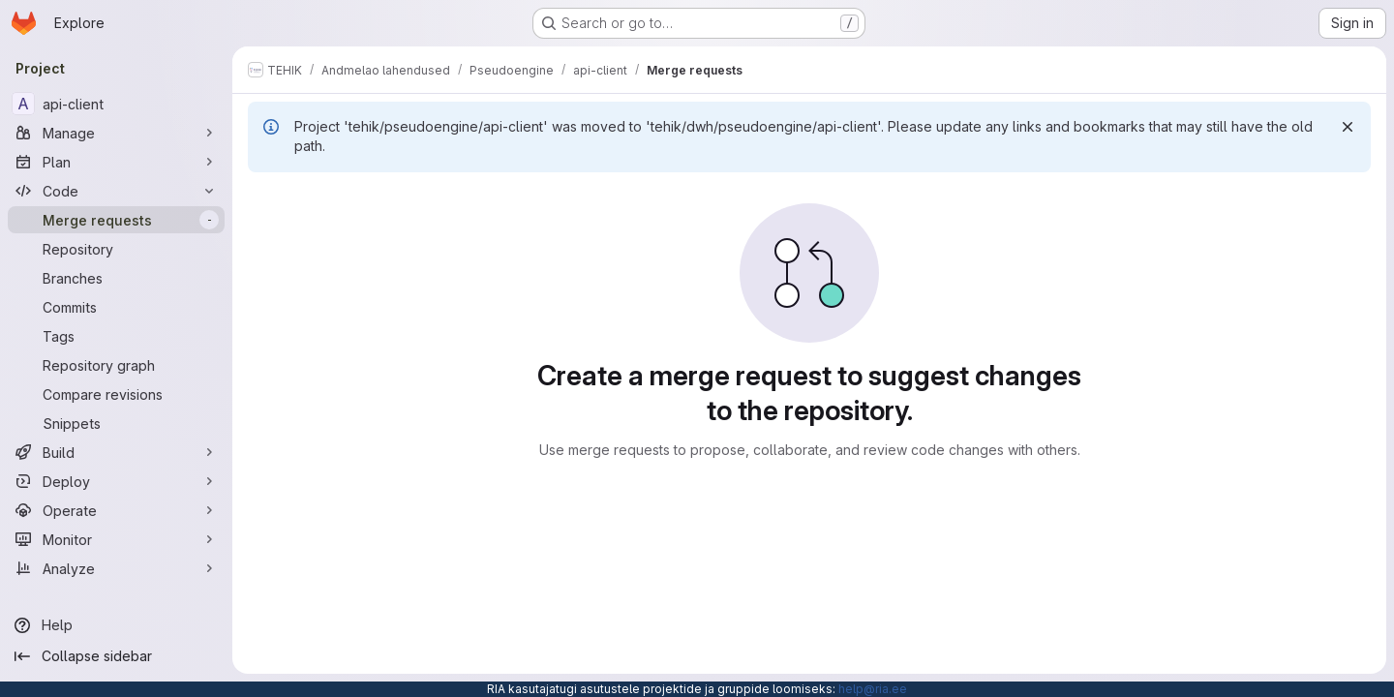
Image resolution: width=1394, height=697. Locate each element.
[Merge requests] (116, 219)
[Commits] (116, 306)
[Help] (116, 625)
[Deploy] (116, 481)
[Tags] (116, 335)
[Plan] (116, 161)
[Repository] (116, 248)
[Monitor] (116, 539)
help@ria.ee (872, 689)
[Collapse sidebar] (116, 656)
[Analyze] (116, 568)
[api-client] (116, 103)
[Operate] (116, 510)
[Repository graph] (116, 365)
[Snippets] (116, 423)
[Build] (116, 452)
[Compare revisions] (116, 394)
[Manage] (116, 132)
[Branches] (116, 277)
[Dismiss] (1347, 126)
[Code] (116, 190)
